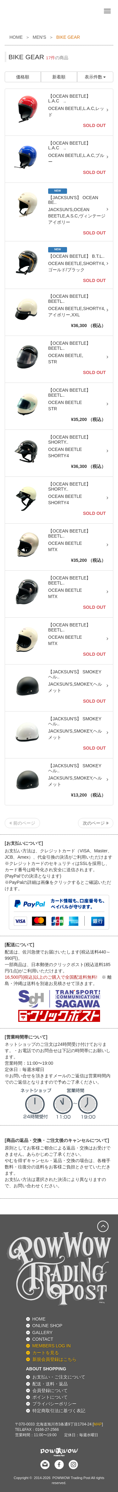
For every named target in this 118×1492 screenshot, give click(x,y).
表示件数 (95, 76)
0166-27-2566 (47, 1429)
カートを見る (45, 1352)
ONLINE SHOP (47, 1325)
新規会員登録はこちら (54, 1359)
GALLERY (42, 1332)
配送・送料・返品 (50, 1383)
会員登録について (50, 1390)
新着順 (58, 76)
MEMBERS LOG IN (51, 1345)
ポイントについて (50, 1397)
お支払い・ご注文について (58, 1377)
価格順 (22, 76)
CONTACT (42, 1339)
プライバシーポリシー (54, 1403)
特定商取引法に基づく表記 (58, 1410)
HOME (16, 37)
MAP (98, 1424)
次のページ (96, 823)
